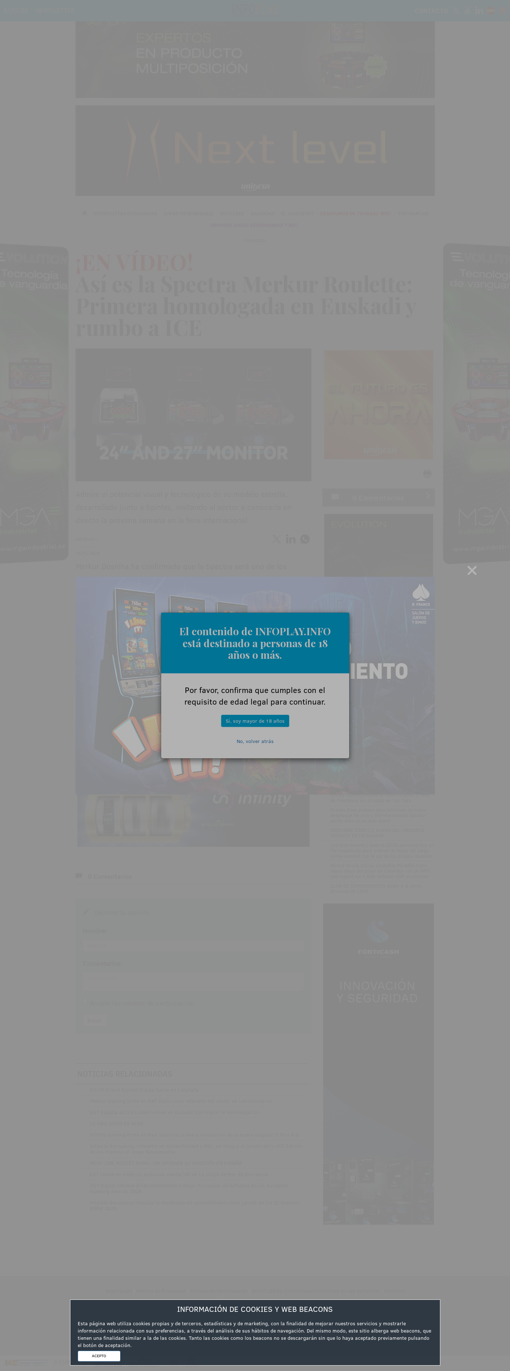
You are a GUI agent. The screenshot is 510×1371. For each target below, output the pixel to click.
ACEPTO (99, 1356)
